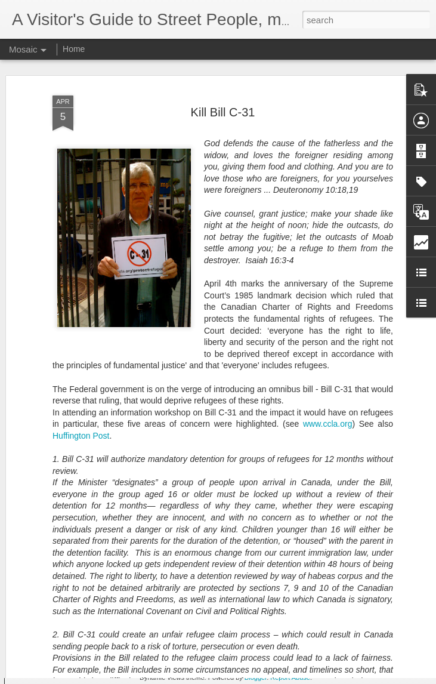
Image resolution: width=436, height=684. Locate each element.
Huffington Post (80, 409)
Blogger (256, 677)
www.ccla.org (327, 397)
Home (74, 49)
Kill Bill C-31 (223, 86)
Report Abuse (290, 677)
